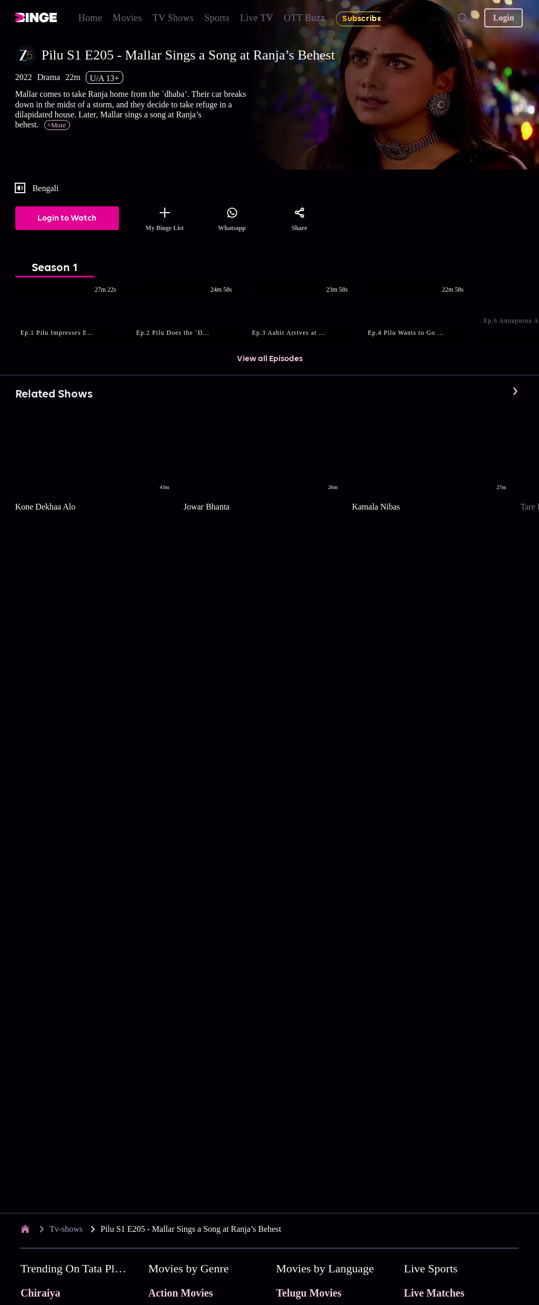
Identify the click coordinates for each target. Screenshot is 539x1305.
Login (503, 17)
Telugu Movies (309, 1293)
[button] (73, 314)
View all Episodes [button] (270, 359)
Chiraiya (41, 1293)
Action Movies (180, 1293)
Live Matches (434, 1293)
